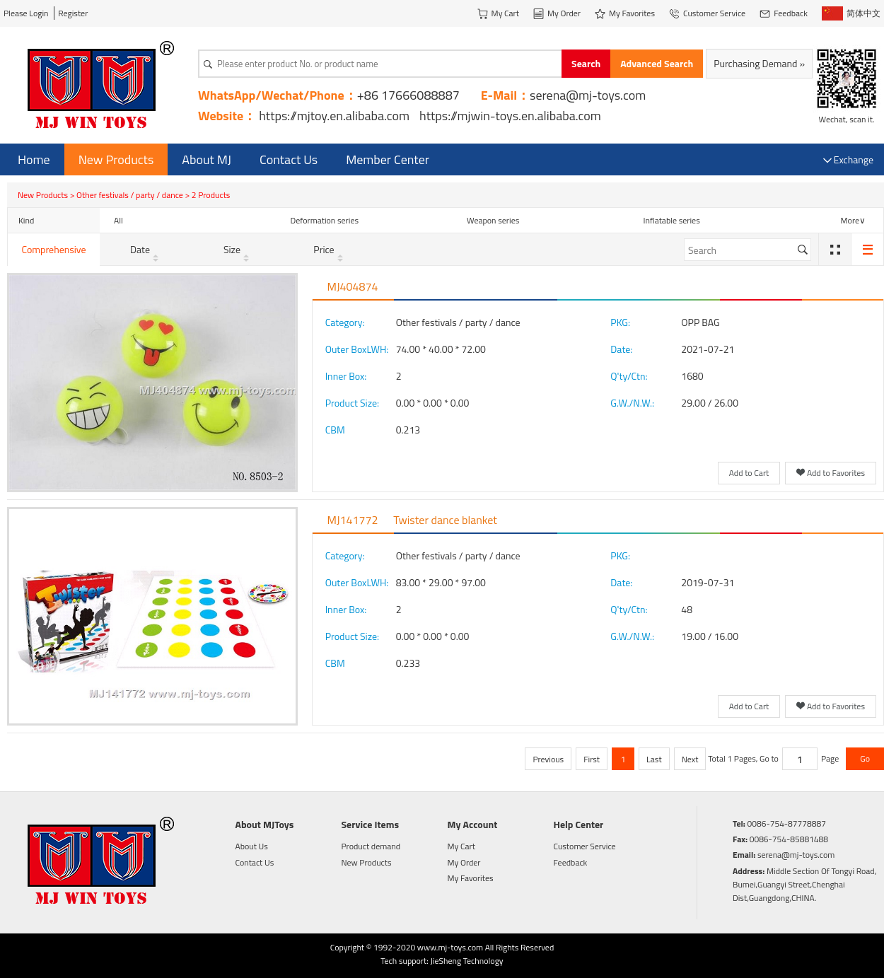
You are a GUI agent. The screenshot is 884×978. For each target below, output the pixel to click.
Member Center (387, 159)
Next (690, 759)
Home (34, 159)
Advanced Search (656, 63)
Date (145, 249)
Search (585, 63)
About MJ (206, 159)
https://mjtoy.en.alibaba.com (334, 115)
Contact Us (289, 159)
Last (654, 759)
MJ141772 (352, 519)
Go (865, 758)
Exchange (848, 159)
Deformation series (325, 220)
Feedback (571, 862)
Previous (548, 759)
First (591, 759)
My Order (464, 862)
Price (329, 249)
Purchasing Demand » (759, 63)
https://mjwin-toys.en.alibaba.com (510, 115)
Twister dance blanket (445, 519)
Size (237, 249)
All (118, 220)
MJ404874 (352, 286)
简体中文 (851, 13)
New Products (116, 159)
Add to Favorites (830, 473)
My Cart (461, 846)
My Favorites (471, 878)
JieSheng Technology (466, 960)
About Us (251, 846)
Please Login (26, 13)
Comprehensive (53, 249)
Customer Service (585, 846)
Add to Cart (749, 472)
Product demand (371, 846)
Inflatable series (672, 220)
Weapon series (493, 220)
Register (73, 13)
